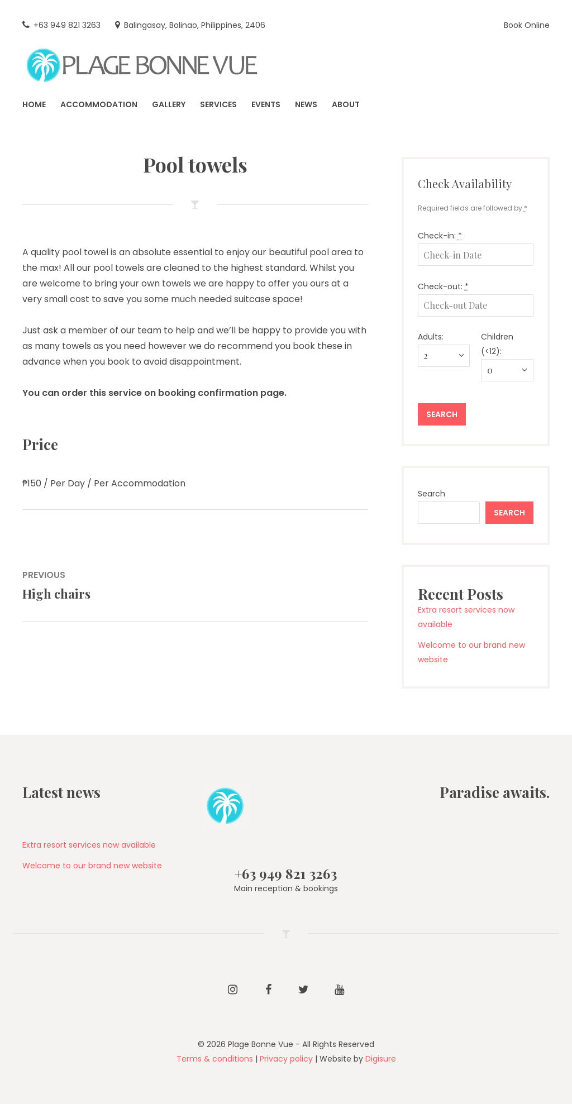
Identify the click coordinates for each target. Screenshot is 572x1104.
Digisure (380, 1058)
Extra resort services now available (89, 844)
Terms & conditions (215, 1058)
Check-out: (443, 286)
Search (431, 493)
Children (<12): (497, 344)
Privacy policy (286, 1058)
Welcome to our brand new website (92, 865)
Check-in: (440, 235)
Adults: (431, 336)
